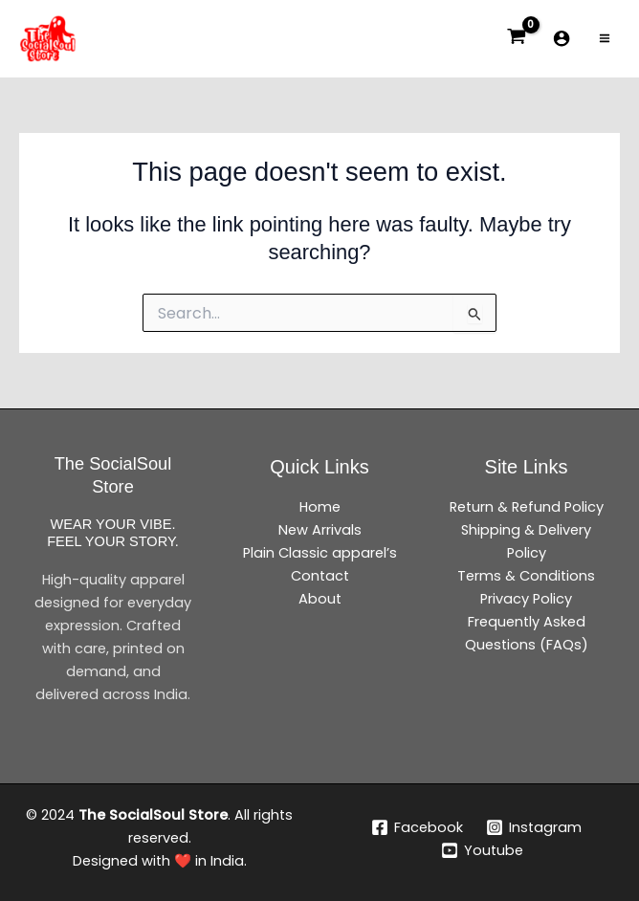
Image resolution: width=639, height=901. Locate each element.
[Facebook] (418, 827)
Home (320, 506)
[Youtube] (482, 850)
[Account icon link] (561, 38)
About (320, 598)
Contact (320, 575)
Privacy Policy (526, 598)
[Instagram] (533, 827)
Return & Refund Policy (527, 506)
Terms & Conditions (526, 575)
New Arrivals (320, 529)
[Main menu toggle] (604, 38)
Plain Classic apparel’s (320, 552)
